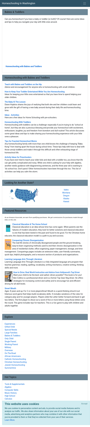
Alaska (66, 198)
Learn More (10, 420)
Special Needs (11, 330)
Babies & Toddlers (12, 336)
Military (8, 347)
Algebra (8, 387)
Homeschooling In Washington (18, 3)
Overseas (9, 350)
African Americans (13, 356)
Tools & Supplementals (15, 384)
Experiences (10, 324)
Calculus (8, 399)
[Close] (84, 404)
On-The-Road (10, 353)
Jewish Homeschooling (15, 365)
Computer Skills (11, 390)
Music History (11, 393)
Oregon (66, 195)
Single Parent (10, 341)
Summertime (10, 368)
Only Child (9, 338)
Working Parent (11, 344)
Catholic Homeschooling (15, 359)
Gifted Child (10, 327)
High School (10, 396)
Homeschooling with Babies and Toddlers (24, 66)
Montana (66, 193)
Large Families (11, 333)
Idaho (66, 190)
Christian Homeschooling (16, 362)
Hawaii (66, 201)
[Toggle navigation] (84, 3)
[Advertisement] (45, 44)
